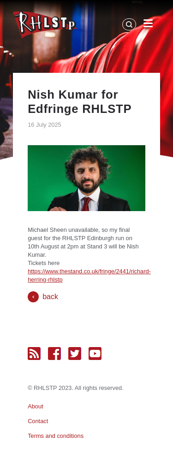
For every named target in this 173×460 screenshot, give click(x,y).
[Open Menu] (148, 24)
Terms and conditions (56, 435)
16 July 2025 (44, 124)
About (35, 406)
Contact (38, 421)
